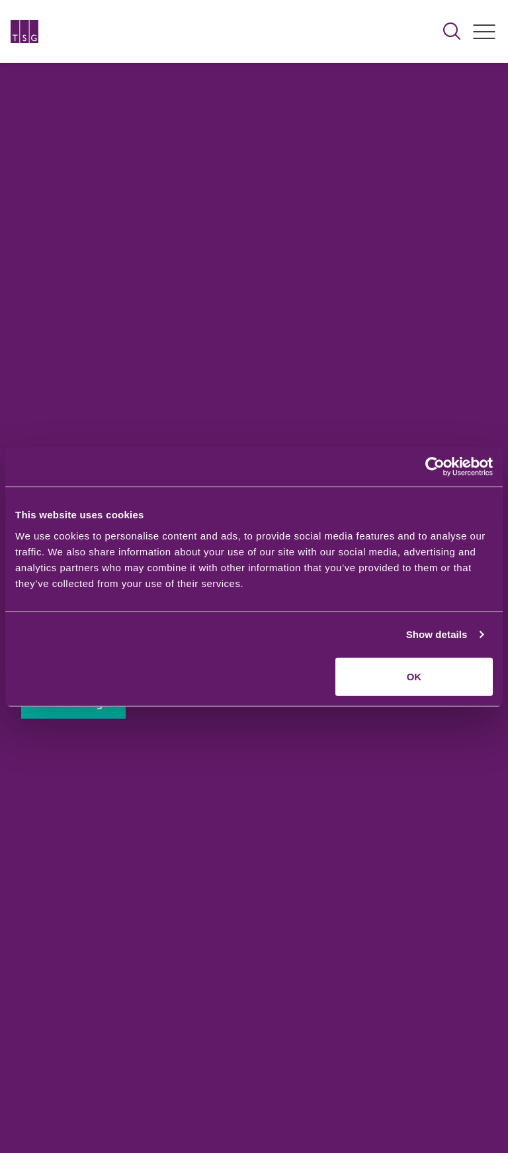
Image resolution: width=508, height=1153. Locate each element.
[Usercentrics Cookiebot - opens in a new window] (435, 467)
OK (414, 676)
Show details (437, 634)
